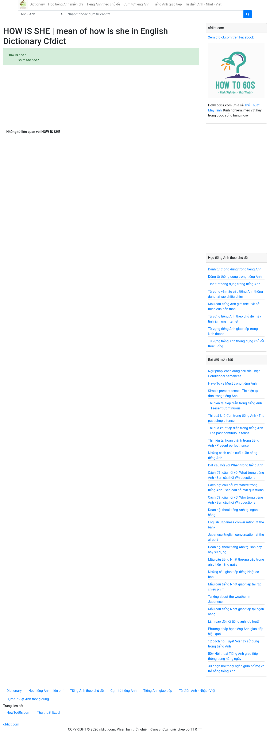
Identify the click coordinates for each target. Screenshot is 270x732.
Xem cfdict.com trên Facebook (231, 37)
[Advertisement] (101, 96)
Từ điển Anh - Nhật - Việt (203, 4)
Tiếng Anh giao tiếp (167, 4)
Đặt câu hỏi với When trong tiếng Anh (235, 465)
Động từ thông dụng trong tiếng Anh (235, 277)
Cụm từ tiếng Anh (136, 4)
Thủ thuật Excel (48, 713)
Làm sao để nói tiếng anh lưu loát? (233, 621)
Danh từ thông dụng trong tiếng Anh (234, 269)
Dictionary (37, 4)
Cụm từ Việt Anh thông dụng (28, 699)
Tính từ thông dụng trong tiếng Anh (234, 284)
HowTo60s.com (18, 713)
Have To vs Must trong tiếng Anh (232, 383)
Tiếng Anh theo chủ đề (103, 4)
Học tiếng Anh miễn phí (65, 4)
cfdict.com (11, 724)
